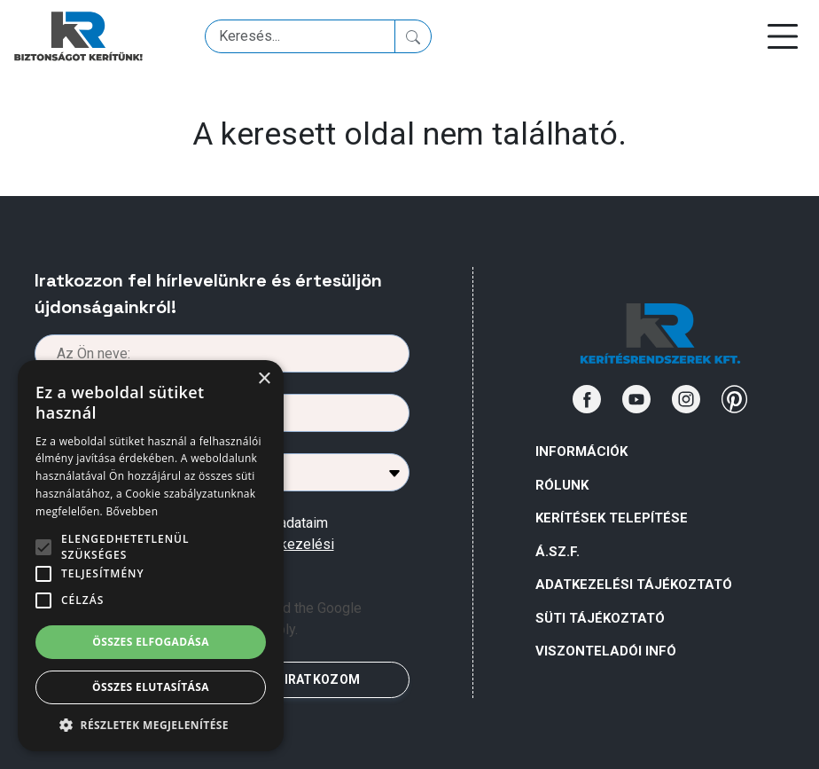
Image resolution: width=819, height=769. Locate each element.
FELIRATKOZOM (311, 679)
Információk (581, 451)
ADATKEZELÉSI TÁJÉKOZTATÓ (633, 584)
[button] (150, 725)
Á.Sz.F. (557, 552)
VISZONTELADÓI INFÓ (605, 651)
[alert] (151, 555)
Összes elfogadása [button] (150, 641)
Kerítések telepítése (611, 518)
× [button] (263, 379)
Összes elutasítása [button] (150, 686)
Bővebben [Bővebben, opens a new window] (131, 511)
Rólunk (562, 485)
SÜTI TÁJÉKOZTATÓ (600, 618)
